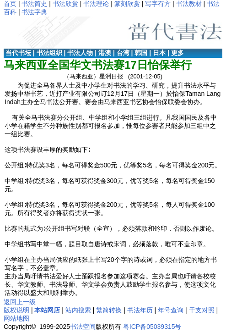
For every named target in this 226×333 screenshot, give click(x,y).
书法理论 (96, 3)
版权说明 (16, 310)
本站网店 (47, 310)
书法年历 (140, 310)
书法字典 (34, 12)
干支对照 (202, 310)
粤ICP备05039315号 (152, 326)
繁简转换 (109, 310)
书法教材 (189, 3)
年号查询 (170, 310)
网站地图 (16, 318)
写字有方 (158, 3)
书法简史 (34, 3)
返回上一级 (20, 301)
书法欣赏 (65, 3)
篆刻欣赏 (127, 3)
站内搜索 (78, 310)
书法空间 (83, 326)
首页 (10, 3)
